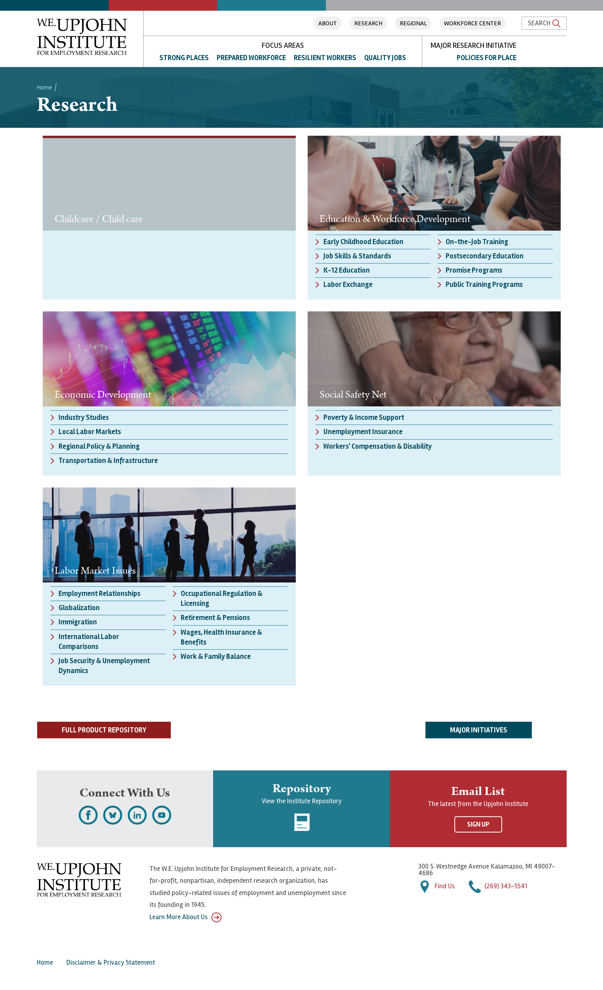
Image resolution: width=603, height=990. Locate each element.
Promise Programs (474, 270)
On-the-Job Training (477, 241)
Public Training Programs (484, 284)
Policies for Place (486, 57)
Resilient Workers (325, 57)
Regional (413, 23)
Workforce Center (472, 23)
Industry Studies (84, 417)
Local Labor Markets (90, 431)
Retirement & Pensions (215, 617)
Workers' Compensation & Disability (377, 446)
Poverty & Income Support (363, 417)
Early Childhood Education (363, 241)
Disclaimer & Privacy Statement (110, 962)
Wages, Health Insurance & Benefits (221, 637)
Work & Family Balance (216, 656)
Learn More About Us (185, 917)
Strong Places (184, 57)
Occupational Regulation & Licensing (222, 598)
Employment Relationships (99, 593)
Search (544, 23)
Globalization (79, 607)
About (327, 23)
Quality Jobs (385, 57)
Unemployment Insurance (363, 431)
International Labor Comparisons (89, 641)
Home (44, 87)
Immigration (78, 622)
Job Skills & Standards (357, 256)
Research (368, 23)
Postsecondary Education (485, 256)
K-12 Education (346, 270)
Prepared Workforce (251, 57)
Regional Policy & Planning (99, 446)
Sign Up (478, 824)
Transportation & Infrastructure (108, 460)
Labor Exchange (347, 284)
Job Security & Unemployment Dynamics (104, 665)
